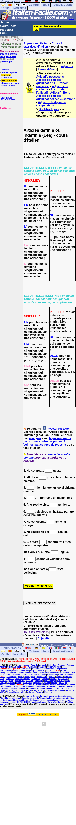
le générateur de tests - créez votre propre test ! (47, 440)
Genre (36, 675)
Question (13, 688)
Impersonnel (42, 677)
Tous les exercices (36, 632)
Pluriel (32, 684)
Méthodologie (50, 681)
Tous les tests (39, 690)
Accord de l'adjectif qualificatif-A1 (49, 81)
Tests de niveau (25, 690)
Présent (62, 686)
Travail (61, 690)
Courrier (49, 671)
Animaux (70, 665)
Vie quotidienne (12, 692)
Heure (20, 677)
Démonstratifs (31, 673)
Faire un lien (8, 85)
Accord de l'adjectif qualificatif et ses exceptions (55, 97)
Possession (62, 684)
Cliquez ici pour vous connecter (11, 45)
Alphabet (61, 665)
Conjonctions (61, 669)
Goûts (43, 675)
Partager (64, 428)
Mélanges (39, 681)
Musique (29, 681)
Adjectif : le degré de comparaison (51, 104)
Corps (32, 671)
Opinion (46, 683)
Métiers (60, 681)
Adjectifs (67, 66)
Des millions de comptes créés (9, 54)
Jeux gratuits (6, 98)
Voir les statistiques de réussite (44, 444)
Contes (15, 671)
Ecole (41, 673)
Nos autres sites (8, 100)
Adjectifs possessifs (50, 76)
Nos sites (19, 7)
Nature (3, 683)
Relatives (23, 688)
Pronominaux (6, 686)
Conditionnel (37, 669)
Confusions (49, 669)
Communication (54, 667)
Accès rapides (9, 72)
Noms (18, 683)
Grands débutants (66, 675)
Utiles (4, 33)
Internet (59, 677)
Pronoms (18, 686)
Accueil (5, 22)
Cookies (60, 702)
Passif (12, 684)
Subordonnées (63, 688)
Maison (53, 679)
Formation (16, 675)
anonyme (35, 438)
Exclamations (55, 673)
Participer (6, 29)
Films (8, 675)
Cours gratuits (11, 648)
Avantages (6, 61)
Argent (3, 667)
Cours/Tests (8, 26)
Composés (26, 669)
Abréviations (24, 665)
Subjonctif (50, 688)
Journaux (10, 679)
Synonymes (5, 690)
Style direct (40, 688)
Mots (11, 681)
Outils (5, 7)
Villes (23, 692)
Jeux (46, 4)
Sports (31, 688)
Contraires (24, 671)
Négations (37, 683)
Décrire (21, 673)
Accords (34, 665)
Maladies (3, 681)
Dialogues (4, 673)
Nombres (11, 683)
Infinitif (52, 677)
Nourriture (27, 683)
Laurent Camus (32, 696)
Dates (63, 671)
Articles (16, 667)
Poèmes (71, 684)
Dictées (13, 673)
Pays (25, 684)
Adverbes (52, 665)
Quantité (4, 688)
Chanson (42, 667)
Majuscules (63, 679)
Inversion (68, 677)
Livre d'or (6, 77)
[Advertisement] (10, 127)
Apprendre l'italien (35, 43)
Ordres (54, 683)
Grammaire (52, 675)
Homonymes (29, 677)
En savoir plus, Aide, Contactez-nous (56, 696)
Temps (14, 690)
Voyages (39, 692)
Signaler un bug (10, 83)
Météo (67, 681)
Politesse (40, 684)
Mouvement (20, 681)
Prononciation (29, 686)
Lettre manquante (22, 679)
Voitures (30, 692)
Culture (34, 4)
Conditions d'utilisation (10, 698)
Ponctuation (50, 684)
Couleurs (40, 671)
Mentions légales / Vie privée (44, 702)
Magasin (45, 679)
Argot (9, 667)
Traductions (51, 690)
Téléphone (69, 690)
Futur (24, 675)
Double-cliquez (49, 109)
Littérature (36, 679)
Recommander (9, 80)
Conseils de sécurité (30, 698)
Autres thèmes (47, 69)
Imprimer (6, 75)
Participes (63, 683)
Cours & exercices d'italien (43, 45)
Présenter (71, 686)
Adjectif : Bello (60, 92)
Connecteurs (5, 671)
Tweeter (52, 428)
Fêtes (30, 675)
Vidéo (2, 692)
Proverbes (40, 686)
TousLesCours (62, 4)
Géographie (12, 677)
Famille (66, 673)
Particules (4, 684)
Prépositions (52, 686)
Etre (47, 673)
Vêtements (48, 692)
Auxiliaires (32, 667)
